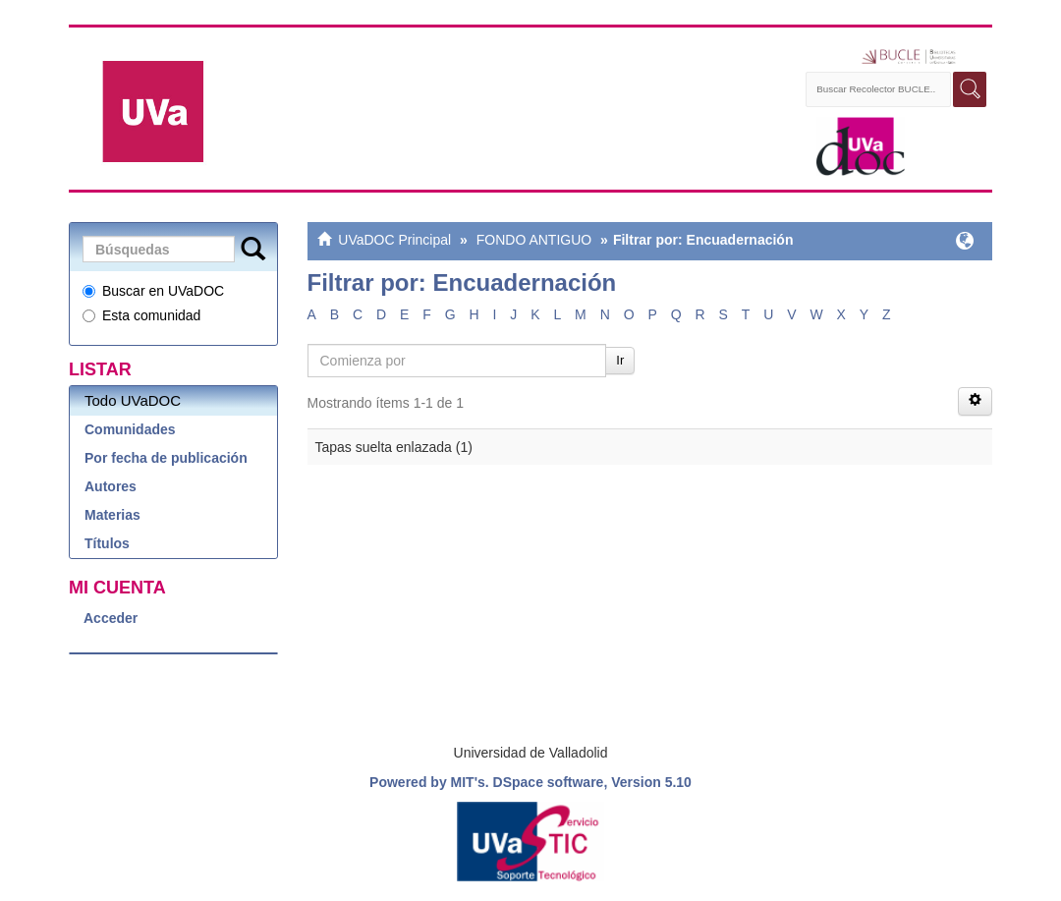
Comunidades (130, 429)
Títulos (107, 543)
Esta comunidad (141, 315)
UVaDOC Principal (394, 240)
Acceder (111, 618)
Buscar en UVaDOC (153, 291)
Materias (112, 515)
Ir (620, 360)
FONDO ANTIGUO (533, 240)
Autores (110, 486)
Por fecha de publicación (166, 458)
